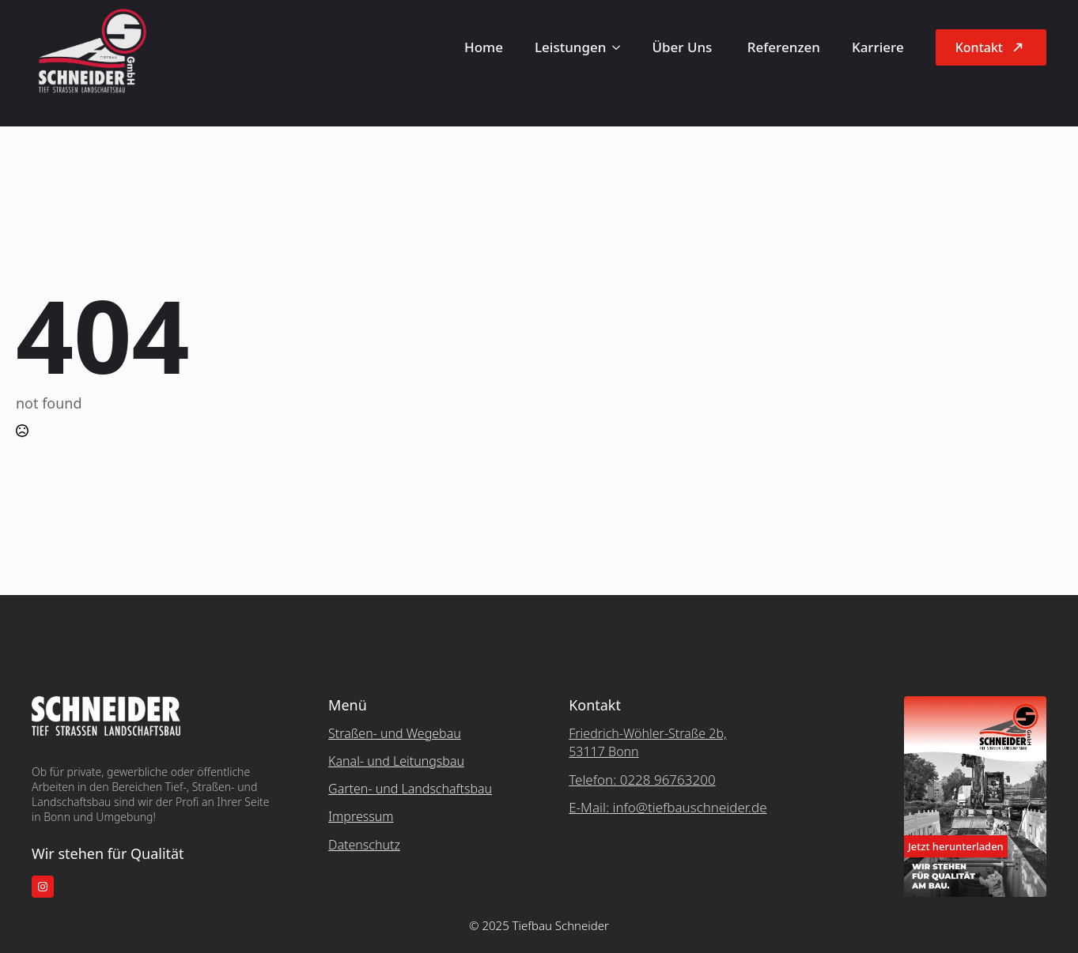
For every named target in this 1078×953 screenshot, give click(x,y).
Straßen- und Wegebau (394, 733)
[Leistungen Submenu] (621, 47)
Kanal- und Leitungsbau (396, 761)
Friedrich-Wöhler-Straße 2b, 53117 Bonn (647, 742)
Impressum (360, 816)
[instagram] (43, 887)
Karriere (878, 47)
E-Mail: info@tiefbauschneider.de (667, 807)
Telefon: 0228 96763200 (642, 779)
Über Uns (683, 47)
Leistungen (570, 47)
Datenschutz (364, 844)
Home (483, 47)
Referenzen (783, 47)
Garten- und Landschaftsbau (410, 788)
